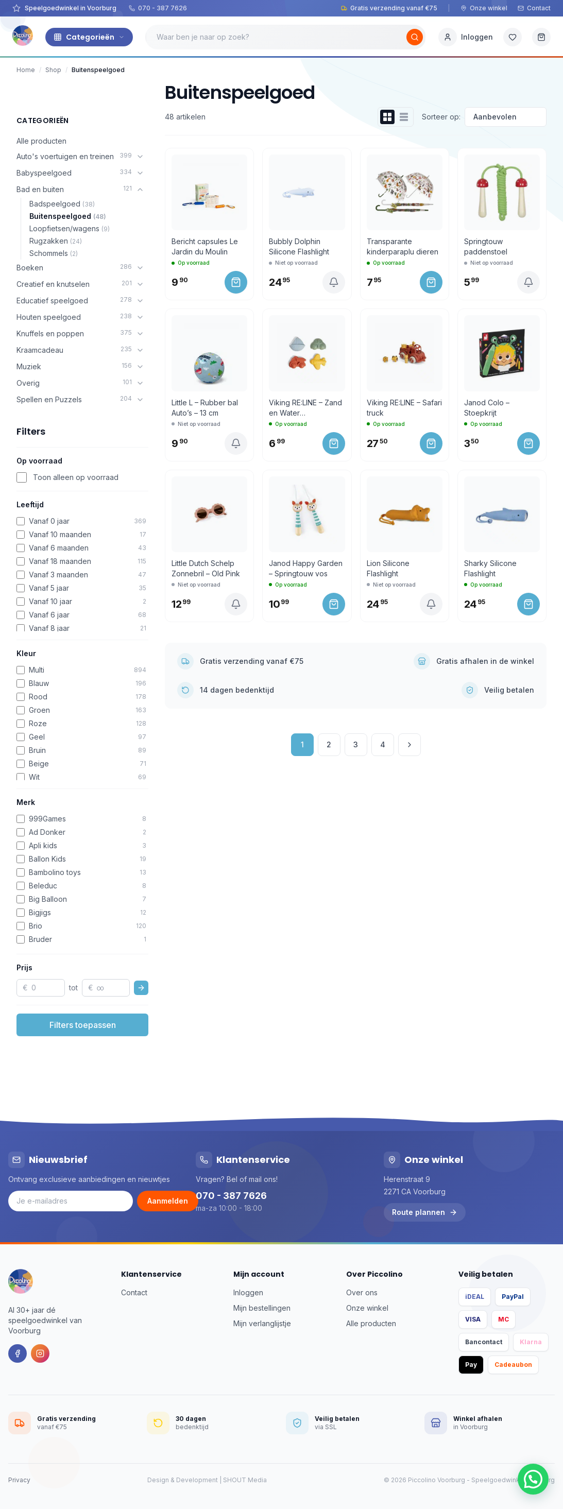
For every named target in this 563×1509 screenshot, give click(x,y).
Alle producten (41, 140)
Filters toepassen (82, 1025)
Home (25, 70)
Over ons (362, 1292)
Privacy (19, 1480)
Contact (534, 8)
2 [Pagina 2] (329, 744)
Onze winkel (483, 8)
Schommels (53, 253)
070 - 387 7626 (158, 8)
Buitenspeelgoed (67, 216)
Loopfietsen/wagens (69, 228)
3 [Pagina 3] (355, 744)
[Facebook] (17, 1353)
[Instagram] (40, 1353)
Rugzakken (55, 240)
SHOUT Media (245, 1480)
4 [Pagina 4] (382, 744)
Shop (53, 70)
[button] (533, 1479)
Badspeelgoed (62, 203)
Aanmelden (167, 1200)
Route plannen (424, 1212)
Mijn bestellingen (262, 1308)
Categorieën (89, 37)
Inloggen (248, 1292)
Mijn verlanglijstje (262, 1323)
